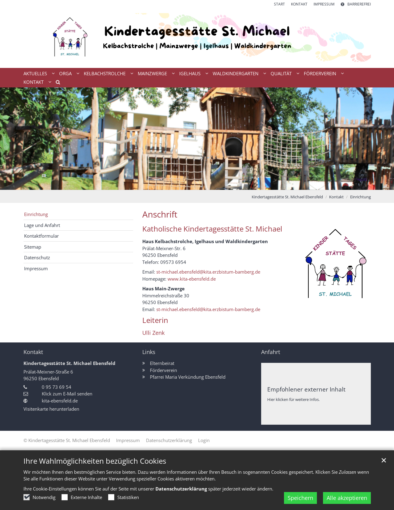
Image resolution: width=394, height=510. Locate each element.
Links (148, 352)
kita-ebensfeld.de (60, 401)
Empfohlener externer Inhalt (306, 389)
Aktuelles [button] (35, 73)
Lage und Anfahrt (42, 225)
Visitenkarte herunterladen (51, 409)
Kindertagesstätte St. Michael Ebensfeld (287, 197)
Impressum (36, 268)
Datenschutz (37, 257)
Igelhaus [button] (190, 73)
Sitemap (32, 247)
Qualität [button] (281, 73)
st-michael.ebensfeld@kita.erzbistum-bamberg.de (208, 272)
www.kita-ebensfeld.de (192, 279)
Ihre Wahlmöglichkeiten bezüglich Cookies (94, 461)
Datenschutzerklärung (181, 489)
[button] (55, 83)
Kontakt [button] (33, 82)
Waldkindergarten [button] (235, 73)
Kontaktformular (41, 236)
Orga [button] (65, 73)
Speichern (300, 497)
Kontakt (336, 197)
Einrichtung (360, 197)
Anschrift (159, 214)
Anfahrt (270, 352)
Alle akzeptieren (347, 497)
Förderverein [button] (320, 73)
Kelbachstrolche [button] (105, 73)
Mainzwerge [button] (152, 73)
